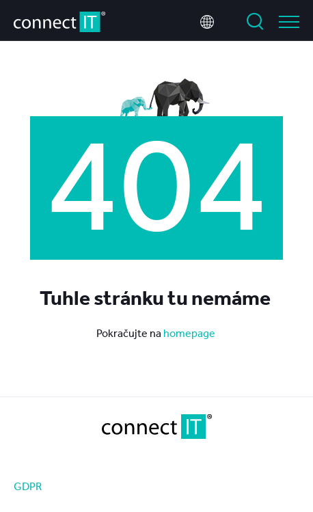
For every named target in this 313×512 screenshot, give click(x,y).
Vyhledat (255, 22)
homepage (190, 333)
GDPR (28, 486)
